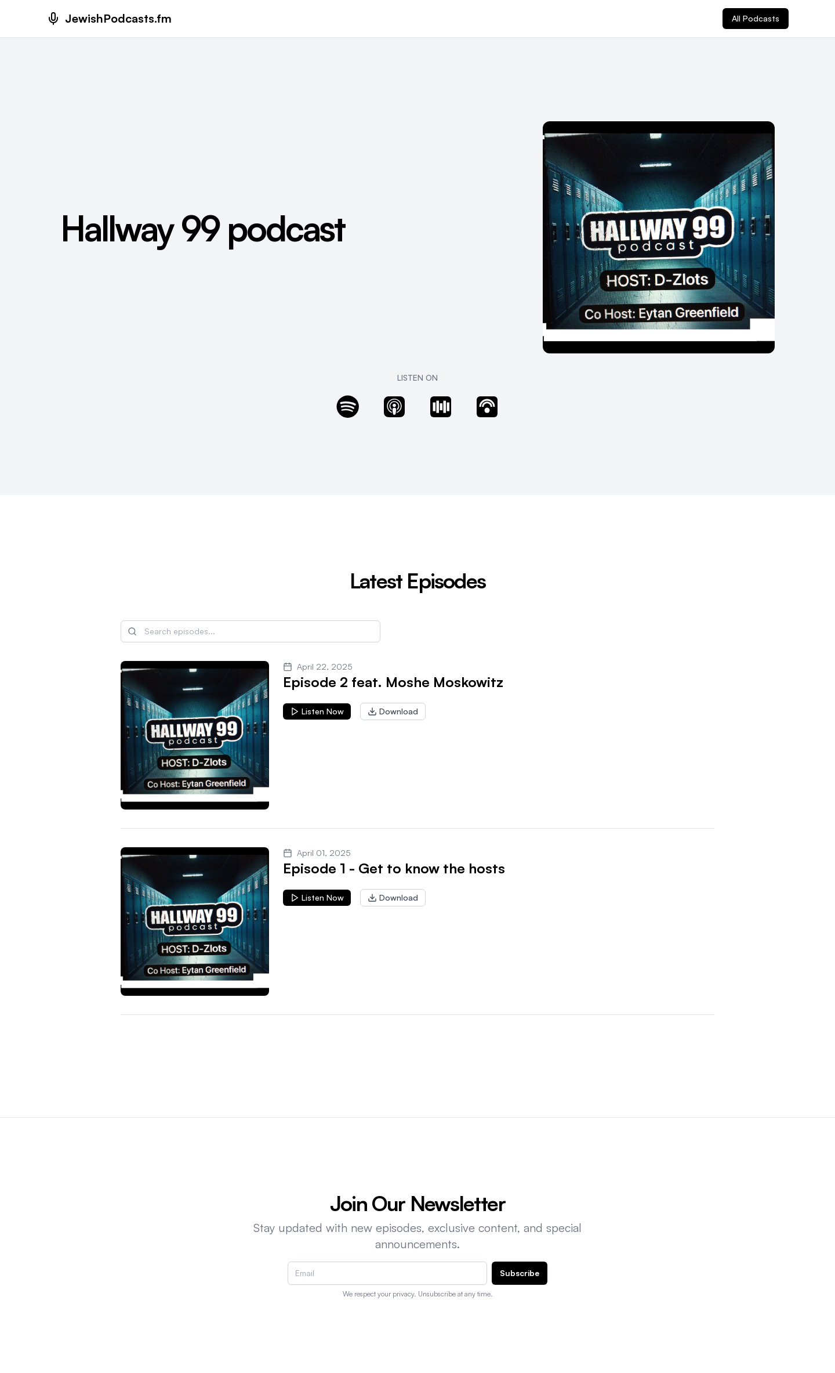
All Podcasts (755, 18)
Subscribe (519, 1273)
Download (393, 711)
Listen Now (317, 711)
